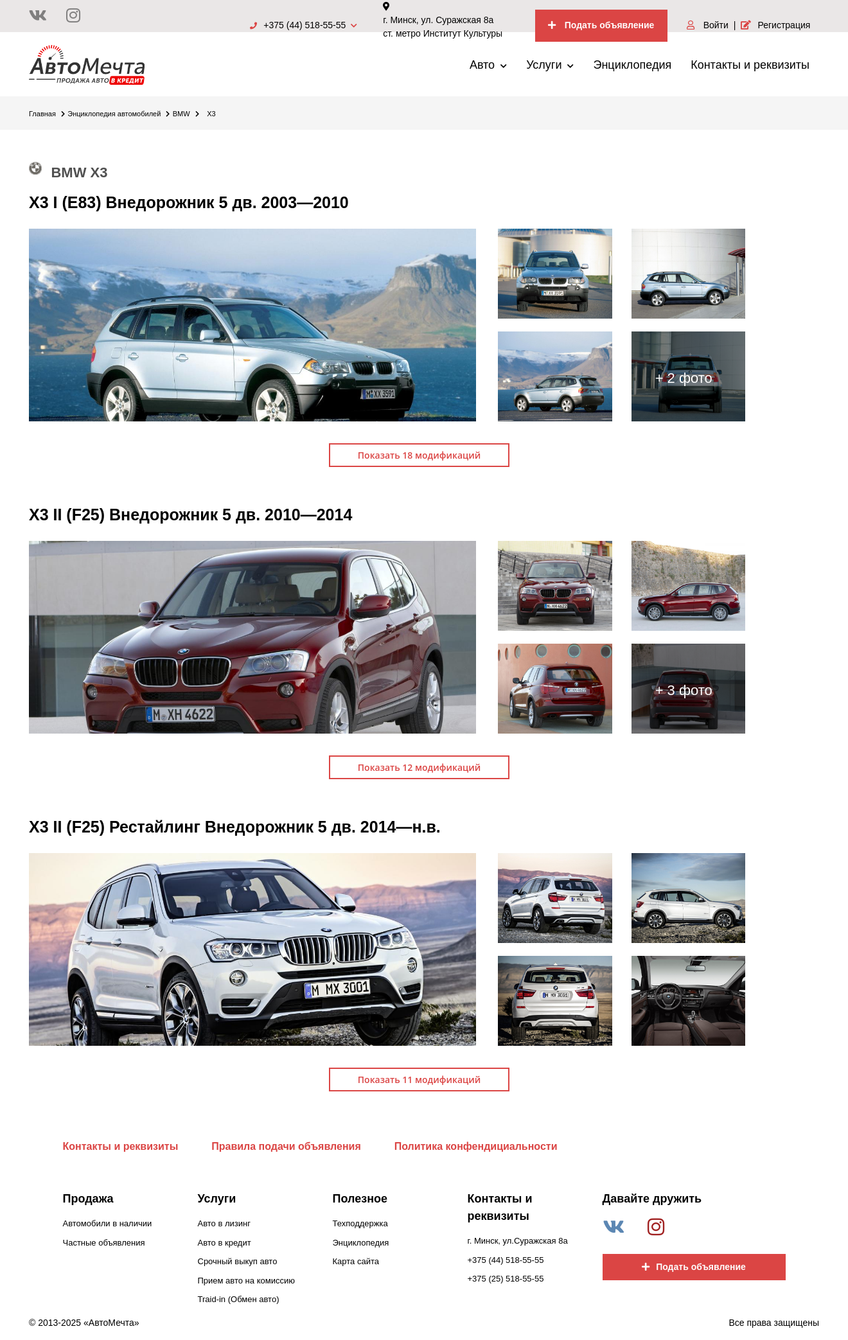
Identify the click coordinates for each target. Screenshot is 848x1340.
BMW (186, 114)
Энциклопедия (632, 64)
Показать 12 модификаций (419, 767)
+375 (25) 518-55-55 (506, 1278)
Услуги (550, 64)
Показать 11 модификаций (419, 1079)
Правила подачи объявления (286, 1146)
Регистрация (775, 25)
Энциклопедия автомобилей (118, 114)
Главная (47, 114)
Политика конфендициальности (476, 1146)
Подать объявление (601, 25)
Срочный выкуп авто (238, 1261)
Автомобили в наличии (107, 1223)
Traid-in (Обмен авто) (238, 1299)
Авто (488, 64)
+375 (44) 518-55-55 (303, 25)
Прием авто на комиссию (246, 1280)
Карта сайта (356, 1261)
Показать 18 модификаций (419, 455)
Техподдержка (360, 1223)
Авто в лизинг (224, 1223)
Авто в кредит (224, 1242)
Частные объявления (104, 1242)
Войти (708, 25)
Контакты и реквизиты (750, 64)
